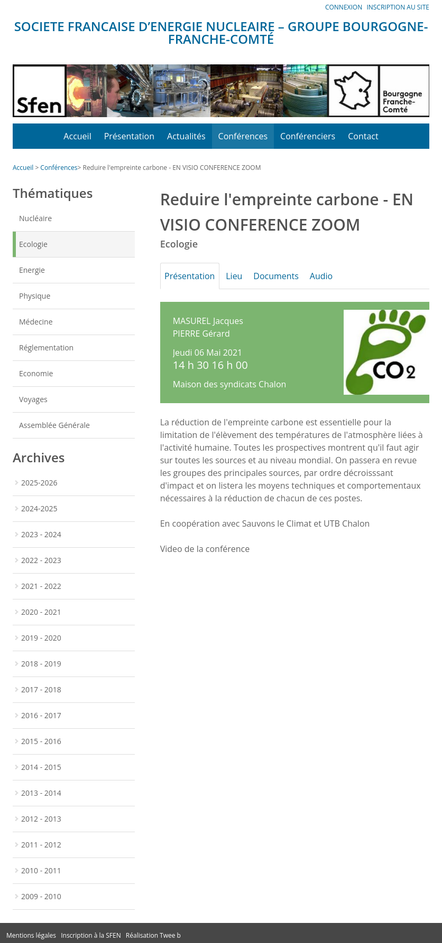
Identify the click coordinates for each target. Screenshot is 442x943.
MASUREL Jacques (208, 321)
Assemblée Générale (54, 425)
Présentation (129, 136)
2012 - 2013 (41, 819)
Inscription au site (397, 7)
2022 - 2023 (41, 560)
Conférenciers (307, 136)
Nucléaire (35, 218)
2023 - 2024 (41, 534)
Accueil (77, 136)
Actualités (186, 136)
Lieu (241, 276)
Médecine (36, 322)
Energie (32, 270)
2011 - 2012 (41, 845)
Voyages (33, 399)
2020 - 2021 (41, 612)
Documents (288, 276)
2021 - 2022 (41, 586)
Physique (34, 296)
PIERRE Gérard (201, 333)
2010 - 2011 (41, 870)
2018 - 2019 (41, 664)
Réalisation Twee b (153, 935)
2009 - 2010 (41, 896)
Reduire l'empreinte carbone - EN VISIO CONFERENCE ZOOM (171, 167)
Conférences (243, 136)
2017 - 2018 (41, 689)
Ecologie (33, 244)
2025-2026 (39, 483)
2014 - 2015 (41, 767)
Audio (338, 276)
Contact (363, 136)
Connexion (343, 7)
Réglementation (46, 347)
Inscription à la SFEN (91, 935)
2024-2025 (39, 508)
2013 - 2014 (41, 793)
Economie (36, 373)
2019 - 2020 (41, 638)
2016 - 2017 (41, 715)
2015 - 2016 (41, 741)
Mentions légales (31, 935)
